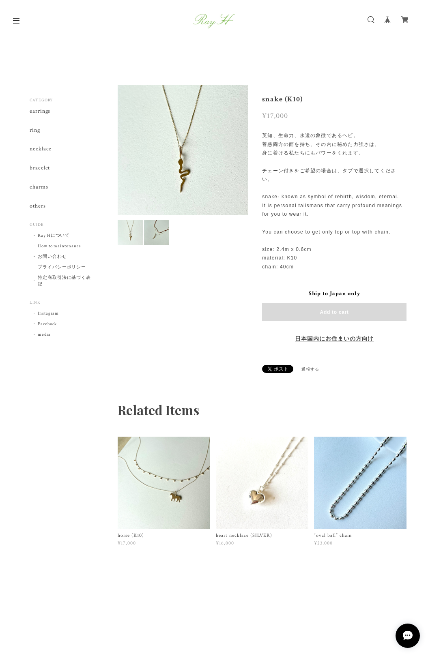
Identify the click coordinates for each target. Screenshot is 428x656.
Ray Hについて (54, 235)
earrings (40, 111)
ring (35, 130)
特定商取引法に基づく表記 (64, 281)
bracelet (40, 168)
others (38, 206)
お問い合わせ (52, 256)
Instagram (48, 313)
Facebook (47, 324)
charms (39, 187)
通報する (310, 369)
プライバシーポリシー (62, 267)
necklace (41, 149)
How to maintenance (59, 246)
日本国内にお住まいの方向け (334, 339)
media (44, 334)
